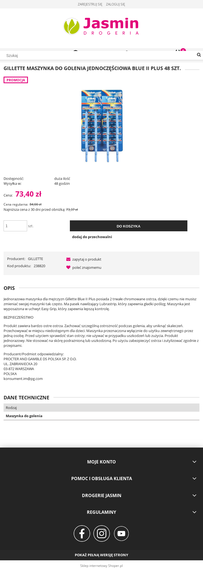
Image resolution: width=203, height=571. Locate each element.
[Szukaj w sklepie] (101, 56)
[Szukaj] (199, 55)
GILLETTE (35, 258)
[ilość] (15, 225)
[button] (82, 259)
